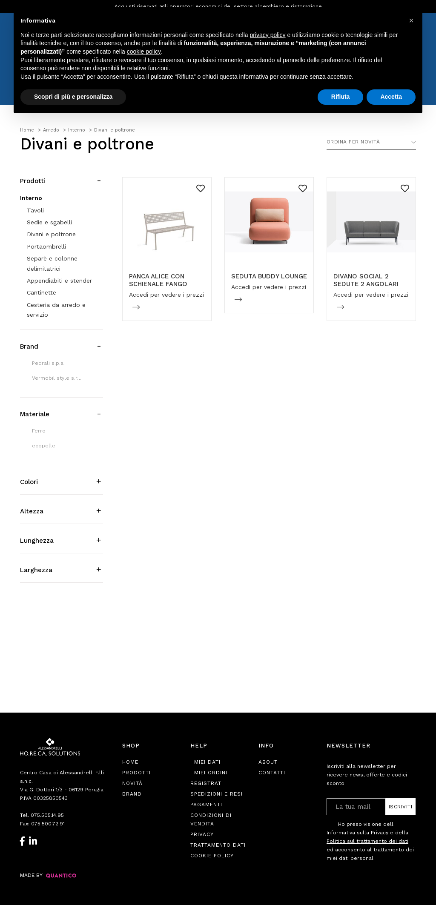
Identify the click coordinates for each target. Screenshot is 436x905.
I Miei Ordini (208, 773)
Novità (132, 783)
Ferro (39, 431)
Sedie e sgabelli (49, 222)
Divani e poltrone (51, 234)
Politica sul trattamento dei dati (367, 841)
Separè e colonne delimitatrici (52, 263)
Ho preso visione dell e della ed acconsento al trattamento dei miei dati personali (370, 841)
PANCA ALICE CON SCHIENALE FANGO (158, 280)
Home (130, 762)
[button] (411, 20)
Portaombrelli (46, 246)
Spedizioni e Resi (216, 794)
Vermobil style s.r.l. (56, 378)
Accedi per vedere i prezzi (166, 294)
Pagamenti (206, 805)
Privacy (202, 834)
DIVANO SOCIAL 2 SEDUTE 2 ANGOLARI (366, 280)
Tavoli (35, 210)
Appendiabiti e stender (59, 280)
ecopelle (43, 446)
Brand (132, 794)
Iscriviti (401, 807)
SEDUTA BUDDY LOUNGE (269, 276)
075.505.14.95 (47, 815)
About (268, 762)
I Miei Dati (205, 762)
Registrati (206, 783)
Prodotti (136, 773)
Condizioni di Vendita (211, 819)
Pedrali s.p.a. (48, 363)
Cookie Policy (212, 856)
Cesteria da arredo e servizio (56, 309)
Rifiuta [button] (340, 96)
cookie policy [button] (144, 51)
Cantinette (41, 292)
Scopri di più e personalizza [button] (73, 96)
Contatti (271, 773)
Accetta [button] (391, 96)
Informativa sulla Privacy (357, 833)
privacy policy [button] (268, 35)
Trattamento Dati (218, 845)
